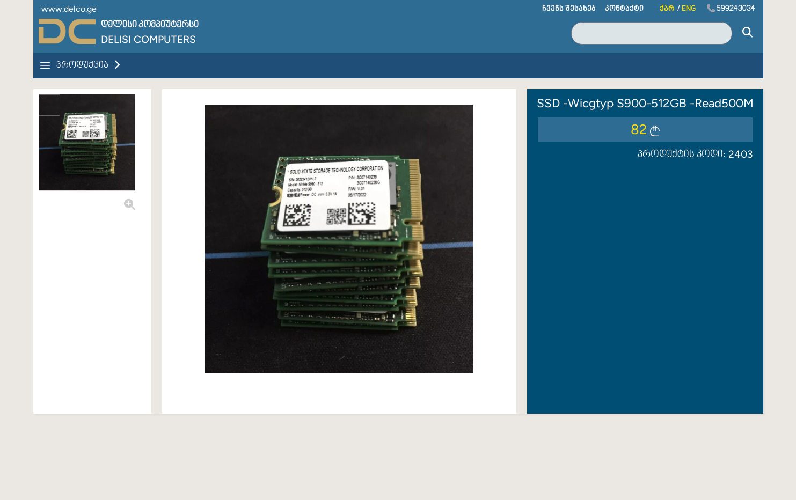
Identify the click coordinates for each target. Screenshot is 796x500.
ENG (689, 9)
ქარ (667, 9)
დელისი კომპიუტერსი (150, 25)
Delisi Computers (148, 39)
